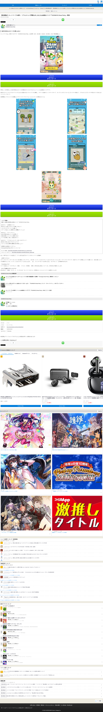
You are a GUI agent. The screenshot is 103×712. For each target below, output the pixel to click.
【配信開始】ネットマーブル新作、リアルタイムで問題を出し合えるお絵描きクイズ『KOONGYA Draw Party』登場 (75, 8)
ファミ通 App (5, 2)
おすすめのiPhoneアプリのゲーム (32, 8)
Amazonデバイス (26, 353)
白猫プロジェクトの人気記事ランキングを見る (9, 580)
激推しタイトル (54, 11)
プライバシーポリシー (49, 705)
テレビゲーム (34, 353)
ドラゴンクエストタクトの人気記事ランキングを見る (10, 595)
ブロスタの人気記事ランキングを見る (7, 585)
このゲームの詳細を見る (12, 306)
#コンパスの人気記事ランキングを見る (7, 570)
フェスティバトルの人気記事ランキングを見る (9, 590)
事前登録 (47, 11)
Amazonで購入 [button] (21, 405)
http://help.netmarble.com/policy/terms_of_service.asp (20, 250)
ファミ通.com (63, 705)
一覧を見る (100, 350)
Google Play (51, 84)
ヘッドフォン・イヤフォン (7, 353)
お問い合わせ (32, 705)
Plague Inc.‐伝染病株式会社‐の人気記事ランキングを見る (10, 600)
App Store (51, 77)
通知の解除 (57, 705)
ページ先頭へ (99, 700)
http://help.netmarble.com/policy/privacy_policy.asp (23, 252)
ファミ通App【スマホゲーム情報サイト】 (17, 8)
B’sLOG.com (69, 705)
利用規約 (38, 705)
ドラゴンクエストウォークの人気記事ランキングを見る (10, 575)
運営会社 (42, 705)
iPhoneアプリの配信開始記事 (46, 8)
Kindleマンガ (17, 353)
